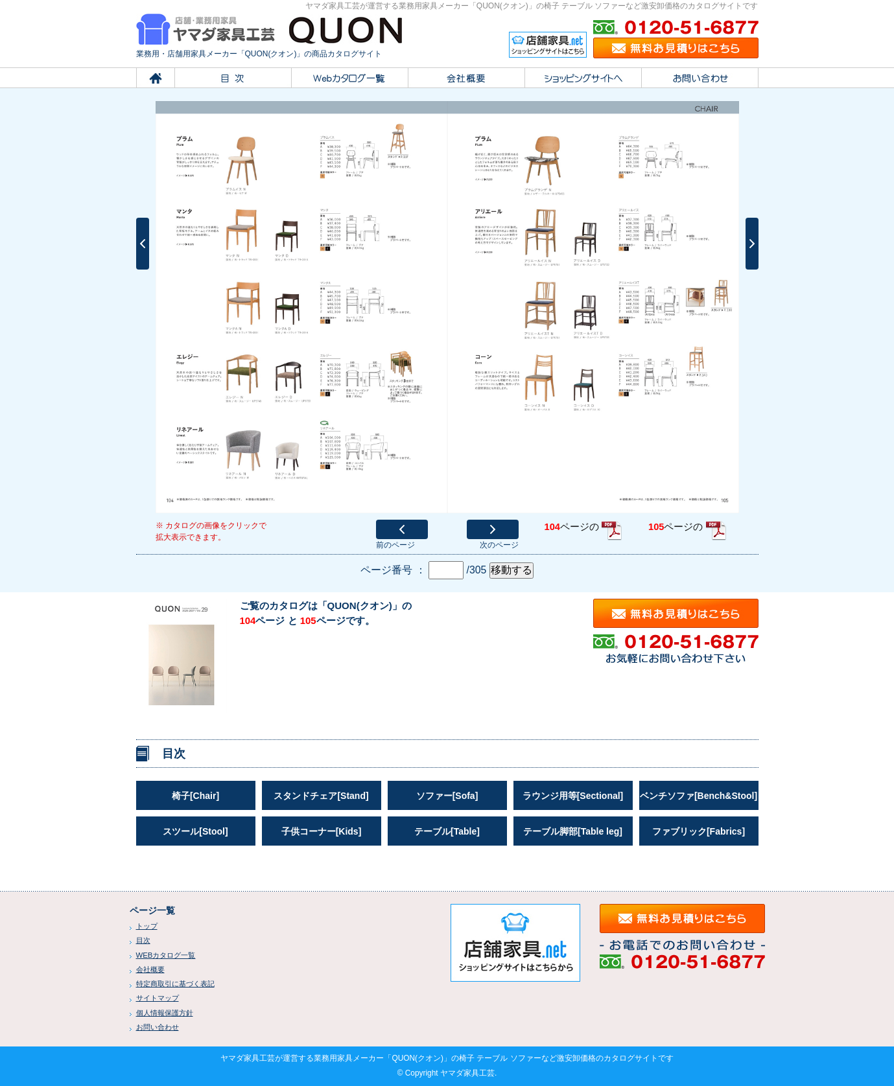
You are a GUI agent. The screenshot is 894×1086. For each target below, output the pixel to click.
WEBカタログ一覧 (166, 955)
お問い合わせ (157, 1027)
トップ (147, 926)
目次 (143, 940)
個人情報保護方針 (164, 1013)
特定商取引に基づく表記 (175, 984)
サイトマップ (157, 998)
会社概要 (150, 969)
